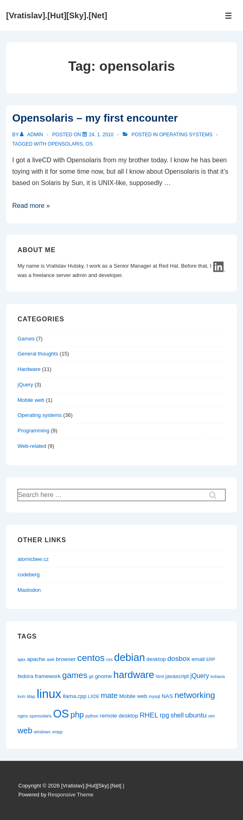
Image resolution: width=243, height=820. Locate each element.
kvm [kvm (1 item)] (22, 696)
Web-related (32, 446)
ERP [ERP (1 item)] (210, 659)
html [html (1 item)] (160, 676)
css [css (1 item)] (109, 659)
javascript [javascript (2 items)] (177, 676)
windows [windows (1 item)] (42, 731)
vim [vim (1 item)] (211, 715)
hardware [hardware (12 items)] (133, 674)
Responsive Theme (70, 795)
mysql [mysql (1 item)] (154, 696)
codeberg (29, 574)
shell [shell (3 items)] (176, 715)
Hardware (29, 369)
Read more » (31, 205)
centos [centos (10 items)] (90, 657)
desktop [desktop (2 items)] (156, 659)
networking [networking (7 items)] (195, 695)
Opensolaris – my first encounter (95, 118)
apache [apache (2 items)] (36, 659)
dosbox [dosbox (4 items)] (178, 658)
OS (89, 144)
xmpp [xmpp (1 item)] (57, 731)
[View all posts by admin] (32, 134)
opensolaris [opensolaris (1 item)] (40, 715)
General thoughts (38, 354)
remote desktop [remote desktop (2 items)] (119, 716)
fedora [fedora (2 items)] (25, 676)
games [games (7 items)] (75, 675)
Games (26, 339)
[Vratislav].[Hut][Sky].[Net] (56, 15)
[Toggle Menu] (228, 15)
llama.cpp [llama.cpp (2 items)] (74, 696)
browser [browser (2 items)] (65, 659)
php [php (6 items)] (77, 714)
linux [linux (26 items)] (49, 693)
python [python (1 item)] (91, 715)
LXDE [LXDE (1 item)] (93, 696)
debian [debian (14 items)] (129, 657)
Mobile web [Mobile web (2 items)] (133, 696)
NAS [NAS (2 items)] (167, 696)
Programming (33, 430)
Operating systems (185, 134)
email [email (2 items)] (198, 659)
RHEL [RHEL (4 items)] (148, 715)
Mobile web (31, 400)
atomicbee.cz (33, 559)
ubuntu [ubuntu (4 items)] (196, 715)
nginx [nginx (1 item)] (23, 715)
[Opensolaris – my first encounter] (101, 134)
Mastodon (29, 590)
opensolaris (65, 144)
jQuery (25, 385)
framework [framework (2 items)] (48, 676)
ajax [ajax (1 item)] (22, 659)
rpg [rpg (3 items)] (164, 715)
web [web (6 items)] (25, 730)
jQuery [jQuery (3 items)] (199, 675)
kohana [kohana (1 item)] (217, 676)
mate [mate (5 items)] (109, 695)
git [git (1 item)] (91, 676)
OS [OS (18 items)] (61, 714)
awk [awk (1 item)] (51, 659)
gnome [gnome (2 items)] (103, 676)
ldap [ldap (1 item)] (31, 696)
